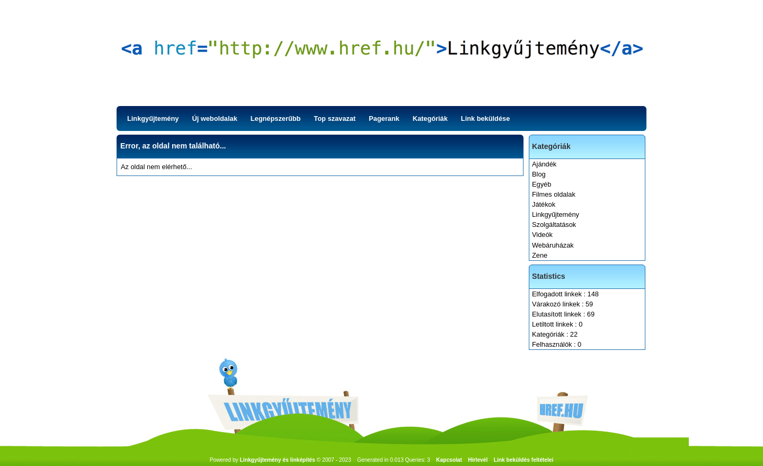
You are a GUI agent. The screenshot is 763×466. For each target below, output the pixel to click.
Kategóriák (430, 118)
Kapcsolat (449, 460)
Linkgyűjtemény (153, 118)
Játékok (543, 204)
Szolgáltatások (554, 224)
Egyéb (541, 184)
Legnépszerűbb (276, 118)
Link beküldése (485, 118)
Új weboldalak (214, 118)
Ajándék (544, 164)
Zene (539, 255)
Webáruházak (553, 245)
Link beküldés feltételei (524, 460)
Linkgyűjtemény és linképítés (277, 460)
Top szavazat (335, 118)
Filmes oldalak (553, 194)
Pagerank (384, 118)
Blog (539, 174)
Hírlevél (477, 460)
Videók (542, 235)
